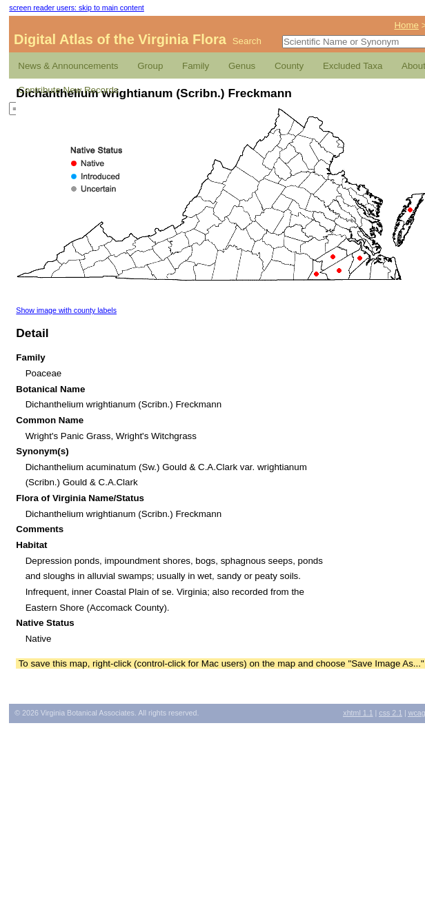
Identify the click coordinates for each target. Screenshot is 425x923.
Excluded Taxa (352, 66)
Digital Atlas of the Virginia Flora (120, 39)
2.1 (390, 713)
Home (406, 25)
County (289, 66)
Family (195, 66)
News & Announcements (68, 66)
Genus (241, 66)
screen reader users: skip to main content (76, 7)
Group (150, 66)
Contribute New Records (68, 90)
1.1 (358, 713)
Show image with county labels (66, 310)
